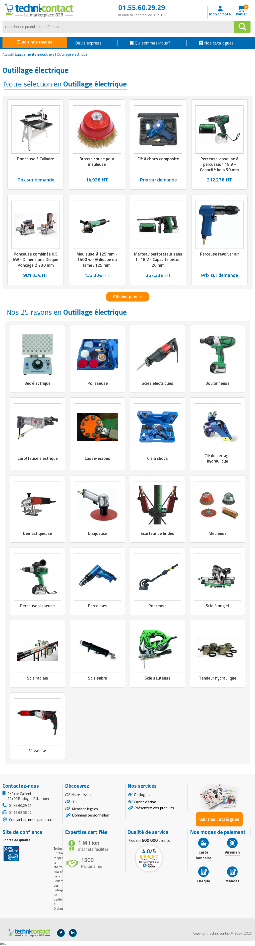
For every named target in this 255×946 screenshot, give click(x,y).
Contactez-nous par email (30, 819)
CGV (74, 801)
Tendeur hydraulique (217, 678)
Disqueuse (97, 533)
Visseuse (37, 750)
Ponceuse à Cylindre (35, 159)
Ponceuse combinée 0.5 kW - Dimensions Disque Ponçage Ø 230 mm (35, 259)
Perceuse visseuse (37, 605)
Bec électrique (37, 383)
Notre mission (81, 794)
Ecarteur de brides (157, 533)
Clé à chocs (157, 458)
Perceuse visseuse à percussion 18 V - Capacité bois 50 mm (219, 164)
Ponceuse (157, 605)
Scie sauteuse (157, 678)
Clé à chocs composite (158, 159)
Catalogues (142, 794)
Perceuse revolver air (219, 254)
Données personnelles (90, 815)
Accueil (7, 54)
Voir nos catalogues (219, 819)
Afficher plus (127, 297)
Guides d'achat (145, 801)
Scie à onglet (218, 605)
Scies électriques (157, 383)
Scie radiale (37, 678)
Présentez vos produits (154, 807)
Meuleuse (218, 533)
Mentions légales (84, 808)
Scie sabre (97, 678)
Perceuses (97, 605)
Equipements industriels (35, 54)
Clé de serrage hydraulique (217, 458)
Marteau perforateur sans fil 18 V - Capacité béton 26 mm (158, 259)
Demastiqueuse (37, 533)
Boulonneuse (217, 383)
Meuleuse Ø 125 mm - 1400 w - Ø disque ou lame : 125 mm (96, 259)
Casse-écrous (97, 458)
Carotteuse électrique (37, 458)
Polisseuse (97, 383)
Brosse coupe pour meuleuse (96, 162)
